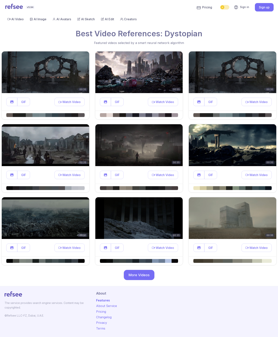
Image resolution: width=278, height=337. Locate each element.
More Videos (139, 275)
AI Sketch (86, 19)
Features (103, 300)
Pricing (204, 7)
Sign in (241, 7)
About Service (106, 306)
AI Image (38, 19)
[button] (11, 102)
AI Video (15, 19)
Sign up (264, 7)
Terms (100, 328)
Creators (128, 19)
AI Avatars (62, 19)
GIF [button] (23, 102)
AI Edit (107, 19)
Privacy (101, 323)
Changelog (104, 317)
